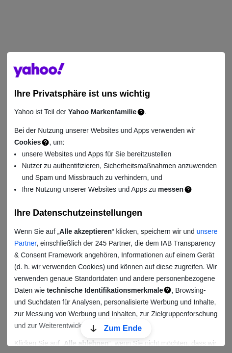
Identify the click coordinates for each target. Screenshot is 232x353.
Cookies (27, 142)
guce (39, 70)
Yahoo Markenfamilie (102, 112)
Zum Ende (116, 328)
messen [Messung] (170, 189)
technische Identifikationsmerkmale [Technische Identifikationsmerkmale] (105, 290)
